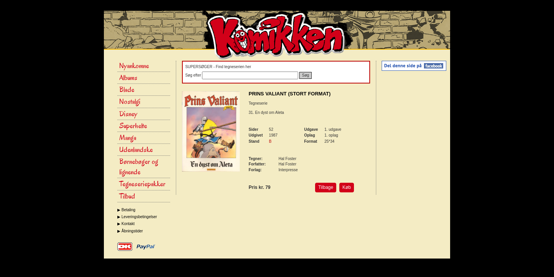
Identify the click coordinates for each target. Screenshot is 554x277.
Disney (128, 113)
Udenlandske (136, 149)
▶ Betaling (126, 210)
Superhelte (133, 125)
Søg (305, 75)
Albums (128, 77)
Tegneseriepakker (142, 184)
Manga (127, 137)
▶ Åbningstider (130, 231)
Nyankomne (134, 65)
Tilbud (127, 196)
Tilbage (325, 187)
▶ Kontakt (126, 224)
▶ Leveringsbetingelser (137, 217)
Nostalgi (129, 101)
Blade (126, 89)
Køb (346, 187)
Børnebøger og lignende (138, 167)
